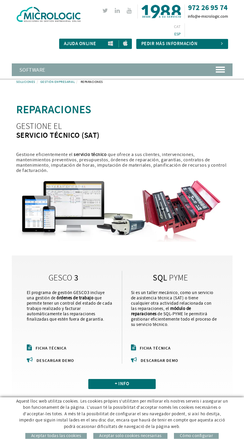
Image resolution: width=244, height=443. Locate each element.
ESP (177, 34)
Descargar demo (50, 360)
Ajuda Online (80, 44)
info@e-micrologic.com (208, 16)
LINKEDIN (118, 11)
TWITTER (106, 11)
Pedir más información (182, 44)
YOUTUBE (130, 11)
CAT (177, 26)
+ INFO (122, 384)
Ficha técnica (47, 348)
